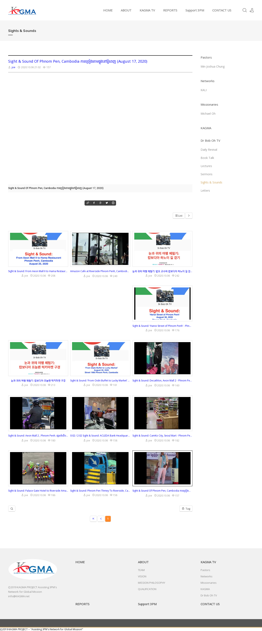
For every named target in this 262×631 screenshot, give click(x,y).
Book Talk (207, 158)
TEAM (141, 570)
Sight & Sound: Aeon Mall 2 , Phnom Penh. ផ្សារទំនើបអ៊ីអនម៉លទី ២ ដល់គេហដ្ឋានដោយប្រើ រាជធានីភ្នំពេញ (38, 435)
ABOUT (126, 10)
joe (13, 67)
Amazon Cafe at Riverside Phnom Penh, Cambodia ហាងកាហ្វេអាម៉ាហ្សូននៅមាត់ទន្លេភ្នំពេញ (100, 271)
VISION (142, 576)
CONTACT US (221, 10)
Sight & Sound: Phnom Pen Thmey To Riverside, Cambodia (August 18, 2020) (100, 490)
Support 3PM (194, 10)
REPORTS (170, 10)
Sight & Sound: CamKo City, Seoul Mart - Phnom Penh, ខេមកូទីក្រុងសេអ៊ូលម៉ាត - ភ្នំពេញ (162, 435)
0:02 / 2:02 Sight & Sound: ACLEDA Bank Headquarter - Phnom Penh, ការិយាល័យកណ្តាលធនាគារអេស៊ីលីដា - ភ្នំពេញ (100, 435)
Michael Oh (208, 113)
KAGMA (206, 128)
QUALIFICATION (147, 589)
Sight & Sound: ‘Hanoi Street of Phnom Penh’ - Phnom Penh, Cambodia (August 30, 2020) (162, 326)
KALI (204, 90)
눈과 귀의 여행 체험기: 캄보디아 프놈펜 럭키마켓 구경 (38, 380)
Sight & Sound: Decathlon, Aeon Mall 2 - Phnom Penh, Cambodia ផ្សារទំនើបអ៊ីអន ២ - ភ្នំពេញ (162, 380)
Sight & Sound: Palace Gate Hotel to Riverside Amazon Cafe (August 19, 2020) (38, 490)
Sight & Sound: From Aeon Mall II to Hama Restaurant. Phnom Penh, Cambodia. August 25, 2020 (38, 271)
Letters (205, 190)
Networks (208, 81)
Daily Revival (209, 150)
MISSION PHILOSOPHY (151, 583)
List (178, 215)
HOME (108, 10)
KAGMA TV (147, 10)
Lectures (206, 166)
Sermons (206, 174)
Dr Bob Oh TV (210, 140)
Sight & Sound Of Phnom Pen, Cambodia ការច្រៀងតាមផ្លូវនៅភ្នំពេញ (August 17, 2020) (77, 61)
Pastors (206, 57)
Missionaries (209, 104)
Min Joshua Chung (213, 66)
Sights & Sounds (211, 182)
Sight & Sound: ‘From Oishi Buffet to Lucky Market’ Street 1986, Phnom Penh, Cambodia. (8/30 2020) (100, 380)
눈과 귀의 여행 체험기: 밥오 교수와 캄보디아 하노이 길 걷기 (162, 271)
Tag (186, 508)
